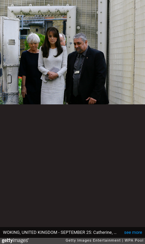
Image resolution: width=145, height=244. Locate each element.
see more (133, 232)
